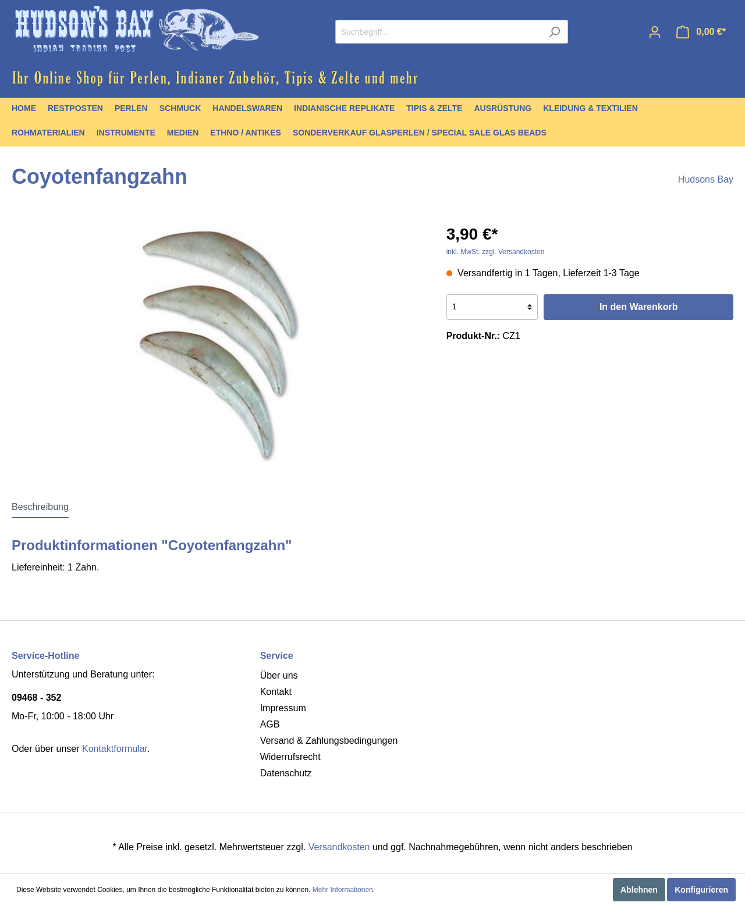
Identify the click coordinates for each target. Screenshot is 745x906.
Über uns (279, 675)
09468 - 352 (36, 697)
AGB (270, 724)
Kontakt (276, 692)
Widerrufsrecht (290, 757)
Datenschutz (286, 773)
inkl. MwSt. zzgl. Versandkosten (495, 252)
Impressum (283, 708)
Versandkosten (339, 847)
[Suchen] (554, 32)
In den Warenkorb (638, 307)
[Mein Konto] (655, 32)
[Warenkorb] (701, 32)
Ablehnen (639, 889)
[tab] (40, 506)
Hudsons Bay (705, 179)
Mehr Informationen (343, 890)
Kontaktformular (114, 749)
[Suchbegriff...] (438, 32)
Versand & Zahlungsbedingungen (329, 741)
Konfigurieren (701, 889)
